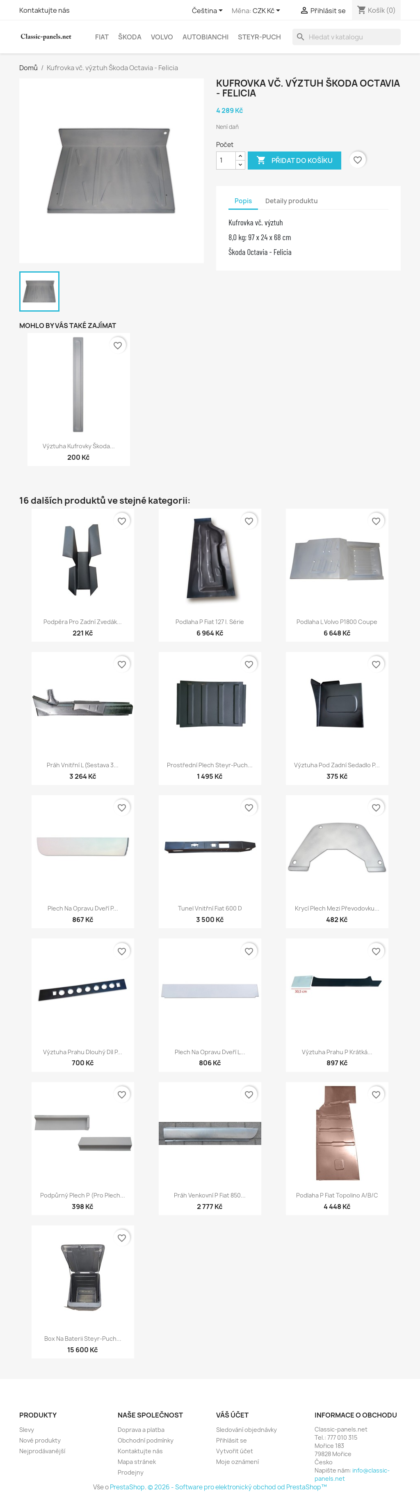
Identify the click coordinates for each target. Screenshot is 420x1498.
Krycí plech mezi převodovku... (337, 908)
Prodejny (131, 1472)
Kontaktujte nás (44, 10)
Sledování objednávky (246, 1430)
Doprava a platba (141, 1430)
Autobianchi (205, 36)
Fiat (102, 36)
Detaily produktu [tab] (291, 201)
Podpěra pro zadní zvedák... (82, 622)
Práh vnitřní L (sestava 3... (83, 765)
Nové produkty (40, 1440)
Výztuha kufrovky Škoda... (79, 446)
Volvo (162, 36)
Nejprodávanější (42, 1451)
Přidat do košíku (294, 160)
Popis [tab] (243, 201)
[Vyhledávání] (346, 37)
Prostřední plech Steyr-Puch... (210, 765)
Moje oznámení (237, 1462)
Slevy (26, 1430)
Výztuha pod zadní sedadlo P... (337, 765)
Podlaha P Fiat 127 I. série (210, 622)
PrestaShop (127, 1487)
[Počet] (226, 160)
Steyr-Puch (259, 36)
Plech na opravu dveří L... (210, 1052)
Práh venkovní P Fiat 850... (210, 1195)
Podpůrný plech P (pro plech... (82, 1195)
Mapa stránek (137, 1462)
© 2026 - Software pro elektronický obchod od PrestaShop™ (237, 1487)
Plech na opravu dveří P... (83, 908)
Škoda (130, 36)
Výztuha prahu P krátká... (337, 1052)
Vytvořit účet (234, 1451)
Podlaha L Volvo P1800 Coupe (337, 622)
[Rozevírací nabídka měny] (268, 11)
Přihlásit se (231, 1440)
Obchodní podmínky (145, 1440)
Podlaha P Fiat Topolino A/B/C (337, 1195)
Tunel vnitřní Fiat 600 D (210, 908)
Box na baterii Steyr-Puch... (82, 1338)
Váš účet (232, 1415)
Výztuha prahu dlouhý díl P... (82, 1052)
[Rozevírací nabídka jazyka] (209, 11)
